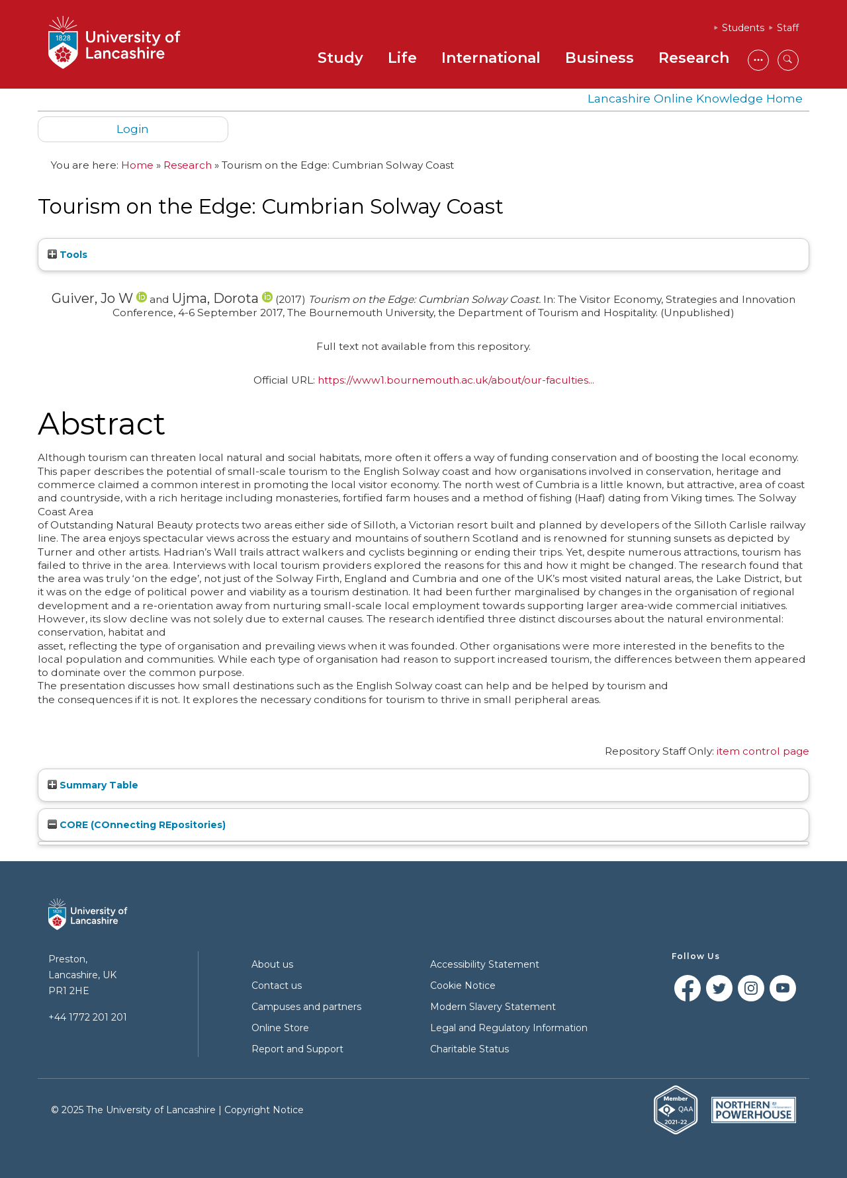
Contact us (276, 985)
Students (743, 28)
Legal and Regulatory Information (509, 1028)
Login (132, 129)
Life (402, 58)
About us (272, 964)
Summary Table (93, 785)
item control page (763, 751)
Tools (67, 255)
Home (137, 165)
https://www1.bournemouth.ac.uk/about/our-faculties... (456, 380)
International (491, 58)
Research (693, 58)
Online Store (280, 1028)
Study (340, 58)
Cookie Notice (463, 985)
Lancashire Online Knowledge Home (695, 98)
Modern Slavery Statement (493, 1007)
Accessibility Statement (484, 964)
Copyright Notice (264, 1110)
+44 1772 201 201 (87, 1017)
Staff (788, 28)
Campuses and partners (306, 1007)
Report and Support (297, 1049)
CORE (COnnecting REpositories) (137, 825)
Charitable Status (469, 1049)
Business (599, 58)
